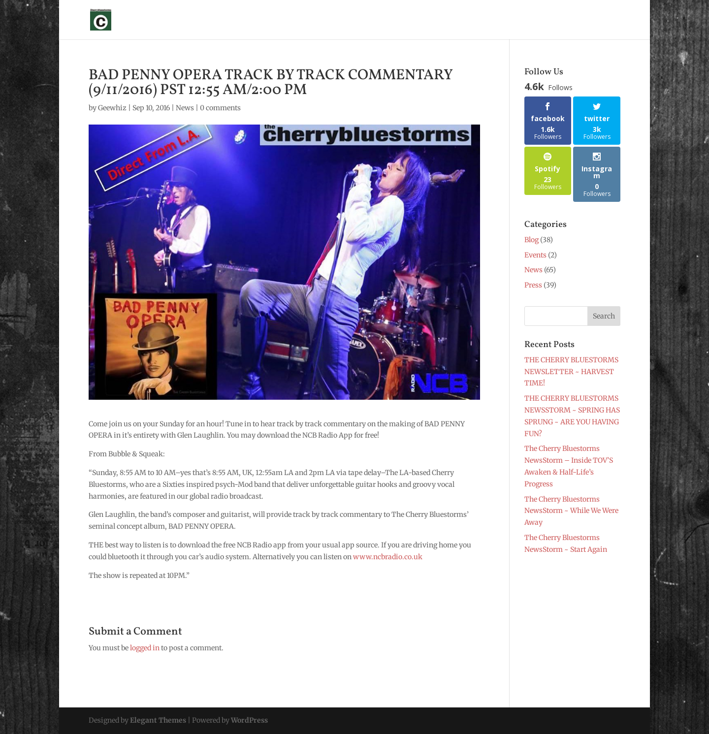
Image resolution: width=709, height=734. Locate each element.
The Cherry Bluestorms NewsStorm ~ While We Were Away (571, 511)
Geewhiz (112, 107)
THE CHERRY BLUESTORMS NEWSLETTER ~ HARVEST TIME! (571, 371)
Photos (435, 20)
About (243, 20)
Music (513, 20)
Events (535, 255)
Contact (587, 20)
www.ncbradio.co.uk (387, 556)
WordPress (249, 720)
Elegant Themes (158, 720)
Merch (470, 20)
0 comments (220, 107)
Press (401, 20)
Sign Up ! (206, 20)
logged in (145, 647)
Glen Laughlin (290, 20)
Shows (338, 20)
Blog (554, 20)
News (370, 20)
